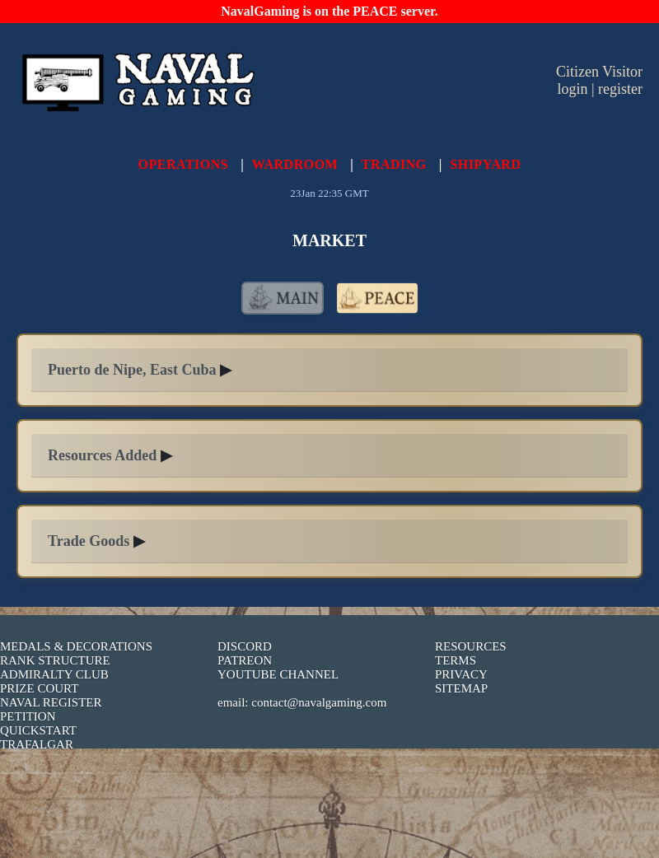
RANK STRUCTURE (55, 660)
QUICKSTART (38, 730)
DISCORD (244, 646)
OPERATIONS (183, 164)
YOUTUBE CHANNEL (278, 674)
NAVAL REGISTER (51, 702)
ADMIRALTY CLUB (54, 674)
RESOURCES (471, 646)
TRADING (394, 164)
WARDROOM (295, 164)
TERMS (455, 660)
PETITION (28, 716)
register (620, 89)
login (572, 89)
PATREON (244, 660)
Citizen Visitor (599, 71)
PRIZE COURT (39, 688)
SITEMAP (461, 688)
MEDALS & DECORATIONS (76, 646)
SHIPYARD (485, 164)
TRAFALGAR (36, 744)
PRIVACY (461, 674)
